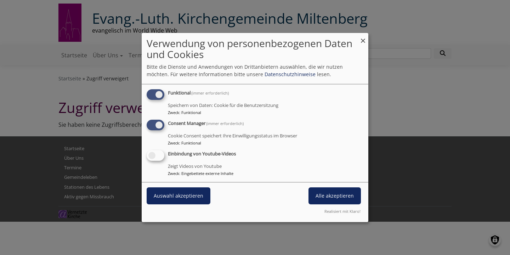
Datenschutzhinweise (290, 74)
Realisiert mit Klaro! (342, 211)
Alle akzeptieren (335, 195)
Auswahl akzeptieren (178, 195)
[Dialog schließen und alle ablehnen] (363, 37)
